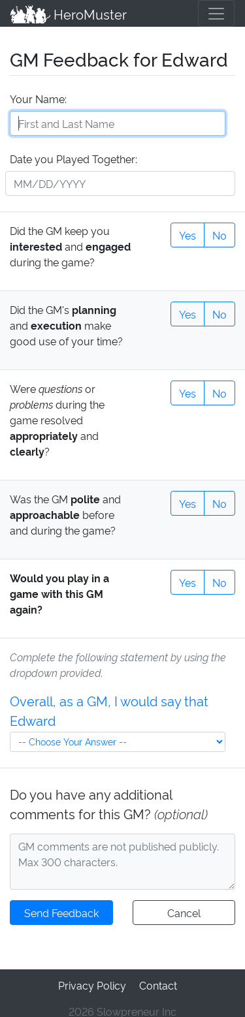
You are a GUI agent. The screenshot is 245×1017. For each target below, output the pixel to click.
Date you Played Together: (73, 157)
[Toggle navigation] (216, 13)
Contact (157, 983)
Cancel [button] (184, 910)
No (219, 233)
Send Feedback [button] (61, 910)
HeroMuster (67, 13)
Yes (187, 233)
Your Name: (37, 97)
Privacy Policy (92, 983)
